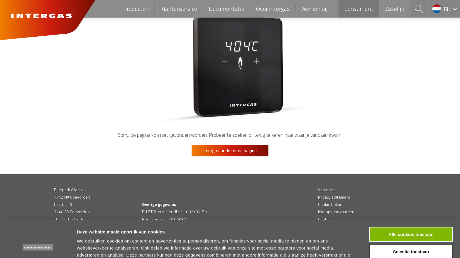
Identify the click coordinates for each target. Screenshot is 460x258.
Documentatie (226, 8)
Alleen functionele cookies (411, 234)
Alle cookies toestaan (410, 199)
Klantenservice (178, 8)
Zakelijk (394, 8)
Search (419, 9)
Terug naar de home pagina (230, 150)
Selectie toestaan (411, 216)
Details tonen (317, 246)
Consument (358, 8)
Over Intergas (273, 8)
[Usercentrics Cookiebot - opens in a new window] (38, 246)
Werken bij (314, 8)
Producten (136, 8)
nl (447, 9)
